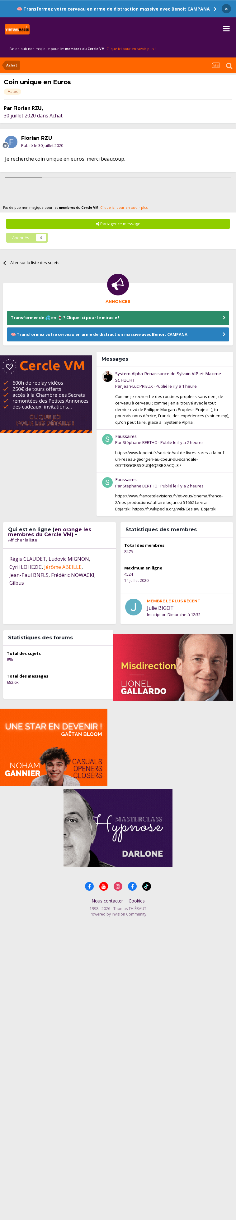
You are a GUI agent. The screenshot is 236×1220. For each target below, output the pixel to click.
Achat (56, 115)
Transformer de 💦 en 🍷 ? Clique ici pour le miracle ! (65, 317)
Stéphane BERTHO (140, 442)
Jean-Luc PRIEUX (138, 386)
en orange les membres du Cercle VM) (49, 532)
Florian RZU (27, 108)
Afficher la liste (22, 539)
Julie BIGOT (160, 608)
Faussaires (126, 436)
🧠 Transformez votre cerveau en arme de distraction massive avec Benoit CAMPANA (113, 9)
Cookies (137, 901)
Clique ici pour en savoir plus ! (131, 49)
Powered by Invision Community (118, 914)
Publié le (42, 145)
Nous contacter (107, 901)
